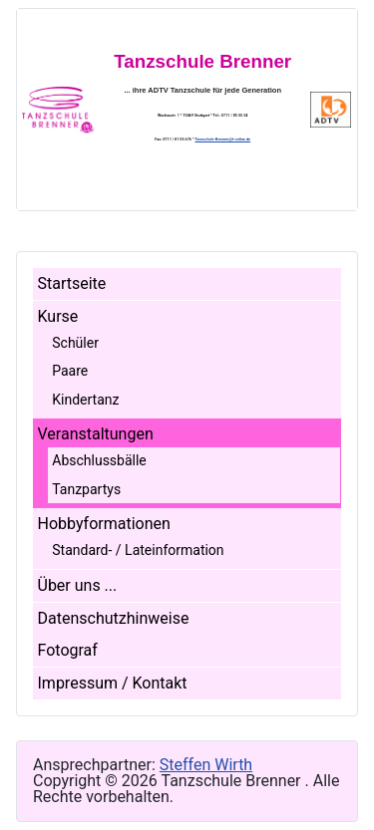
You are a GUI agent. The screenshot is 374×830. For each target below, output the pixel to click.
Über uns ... (78, 585)
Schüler (75, 343)
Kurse (58, 316)
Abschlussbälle (99, 460)
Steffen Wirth (206, 764)
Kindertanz (85, 400)
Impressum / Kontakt (112, 683)
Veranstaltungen (96, 433)
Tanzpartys (86, 489)
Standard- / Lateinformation (137, 550)
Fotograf (68, 650)
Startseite (72, 283)
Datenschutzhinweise (113, 618)
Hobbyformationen (104, 523)
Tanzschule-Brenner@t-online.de (222, 139)
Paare (70, 371)
